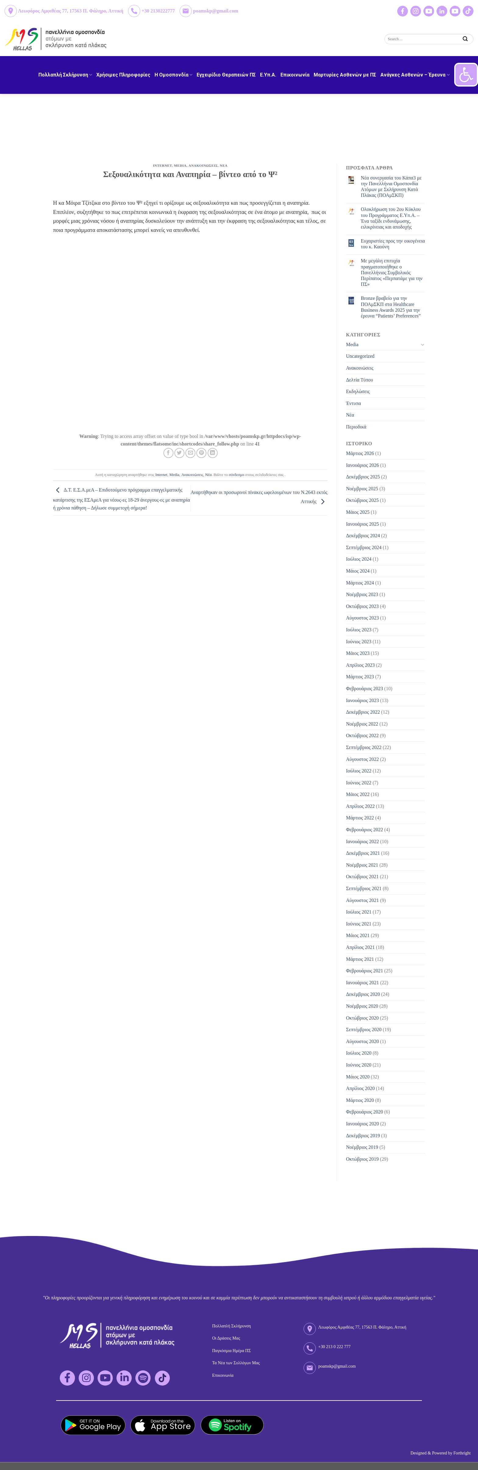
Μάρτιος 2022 (360, 817)
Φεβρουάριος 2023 (364, 688)
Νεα (223, 165)
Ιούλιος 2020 (358, 1053)
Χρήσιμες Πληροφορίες (123, 75)
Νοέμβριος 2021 (362, 865)
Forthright (462, 1453)
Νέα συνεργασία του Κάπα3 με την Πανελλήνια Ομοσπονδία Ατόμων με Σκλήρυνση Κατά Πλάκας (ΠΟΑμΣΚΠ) (391, 186)
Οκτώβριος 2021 (362, 876)
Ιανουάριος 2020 (362, 1123)
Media (180, 165)
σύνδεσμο (236, 475)
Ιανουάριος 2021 (362, 982)
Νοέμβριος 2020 (362, 1006)
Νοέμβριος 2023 (362, 594)
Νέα (208, 475)
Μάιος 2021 (357, 935)
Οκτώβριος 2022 (362, 735)
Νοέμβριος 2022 (362, 723)
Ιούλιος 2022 (358, 770)
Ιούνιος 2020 (358, 1064)
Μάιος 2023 (357, 653)
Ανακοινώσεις (192, 475)
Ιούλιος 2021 (358, 911)
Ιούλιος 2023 (358, 629)
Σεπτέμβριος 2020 (364, 1029)
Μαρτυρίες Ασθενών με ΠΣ (345, 75)
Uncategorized (360, 356)
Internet (162, 165)
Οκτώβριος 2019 (362, 1159)
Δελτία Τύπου (359, 379)
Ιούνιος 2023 (358, 641)
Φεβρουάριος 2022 (364, 829)
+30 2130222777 (158, 10)
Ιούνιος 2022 (358, 782)
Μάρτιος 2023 (360, 676)
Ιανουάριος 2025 (362, 524)
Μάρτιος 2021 (360, 959)
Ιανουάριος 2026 (362, 465)
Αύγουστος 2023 (362, 617)
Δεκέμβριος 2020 (363, 994)
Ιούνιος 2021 (358, 923)
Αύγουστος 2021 (362, 900)
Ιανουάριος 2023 (362, 700)
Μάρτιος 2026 (360, 453)
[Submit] (465, 39)
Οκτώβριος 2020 (362, 1018)
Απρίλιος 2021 (360, 947)
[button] (466, 75)
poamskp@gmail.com (215, 10)
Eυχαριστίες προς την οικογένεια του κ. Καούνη (393, 243)
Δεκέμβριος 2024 (363, 535)
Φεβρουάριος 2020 (364, 1111)
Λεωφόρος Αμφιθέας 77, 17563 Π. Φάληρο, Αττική (70, 10)
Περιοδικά (356, 426)
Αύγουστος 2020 (362, 1041)
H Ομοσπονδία (173, 75)
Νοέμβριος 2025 (362, 488)
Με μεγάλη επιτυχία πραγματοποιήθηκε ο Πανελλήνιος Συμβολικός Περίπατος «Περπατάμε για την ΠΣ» (392, 272)
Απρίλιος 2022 (360, 806)
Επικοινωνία (294, 75)
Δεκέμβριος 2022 (363, 712)
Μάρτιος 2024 (360, 582)
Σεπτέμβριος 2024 (364, 547)
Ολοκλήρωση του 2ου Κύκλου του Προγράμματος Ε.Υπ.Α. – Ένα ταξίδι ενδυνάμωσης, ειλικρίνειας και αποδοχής (391, 218)
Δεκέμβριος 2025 (363, 476)
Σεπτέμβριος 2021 (364, 888)
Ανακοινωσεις (203, 165)
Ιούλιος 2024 (358, 559)
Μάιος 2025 (357, 512)
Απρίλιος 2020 (360, 1088)
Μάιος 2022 (357, 794)
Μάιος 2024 (357, 570)
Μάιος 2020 (357, 1076)
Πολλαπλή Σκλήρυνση (65, 75)
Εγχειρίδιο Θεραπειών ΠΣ (226, 75)
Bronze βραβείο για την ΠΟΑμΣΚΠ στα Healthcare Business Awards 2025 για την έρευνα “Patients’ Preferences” (391, 307)
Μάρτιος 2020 (360, 1100)
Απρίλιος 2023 (360, 665)
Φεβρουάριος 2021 (364, 970)
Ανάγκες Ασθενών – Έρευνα (414, 75)
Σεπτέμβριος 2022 (364, 747)
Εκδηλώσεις (358, 391)
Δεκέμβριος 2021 (363, 853)
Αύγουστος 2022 (362, 759)
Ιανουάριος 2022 (362, 841)
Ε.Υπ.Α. (268, 75)
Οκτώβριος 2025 (362, 500)
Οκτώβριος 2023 (362, 606)
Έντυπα (353, 403)
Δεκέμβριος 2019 (363, 1135)
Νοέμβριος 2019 (362, 1147)
